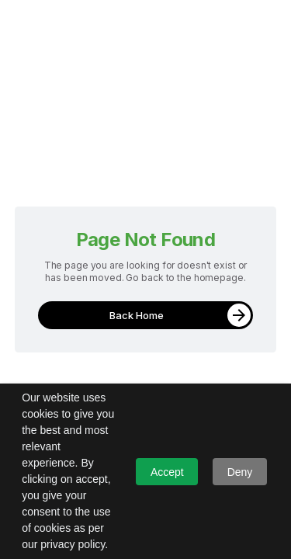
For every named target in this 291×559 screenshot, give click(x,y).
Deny (240, 472)
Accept (167, 472)
